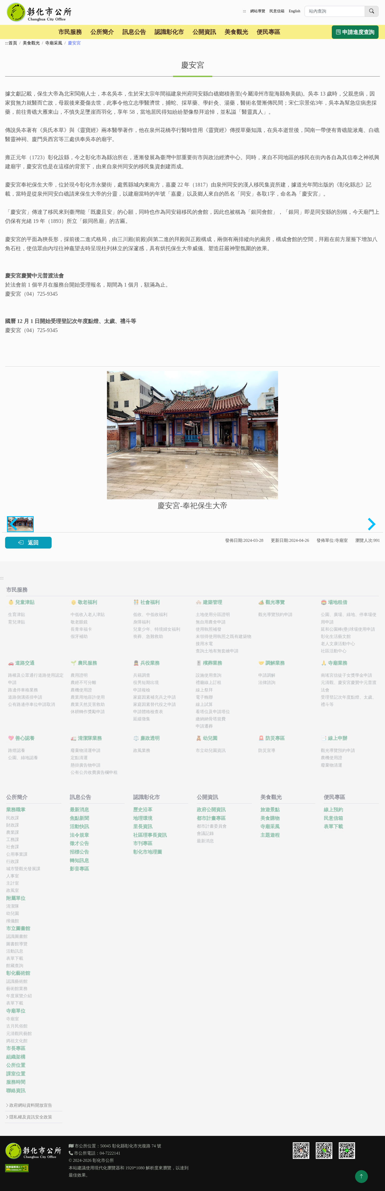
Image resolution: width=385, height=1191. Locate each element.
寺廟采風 (53, 43)
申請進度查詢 (355, 32)
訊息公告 (134, 32)
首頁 (13, 43)
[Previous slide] (14, 524)
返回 (28, 543)
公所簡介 (102, 32)
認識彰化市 (169, 32)
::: (244, 11)
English (294, 11)
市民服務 (70, 32)
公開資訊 (204, 32)
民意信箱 (277, 11)
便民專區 (268, 32)
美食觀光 (236, 32)
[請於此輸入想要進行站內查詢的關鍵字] (335, 11)
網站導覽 (257, 11)
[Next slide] (371, 524)
